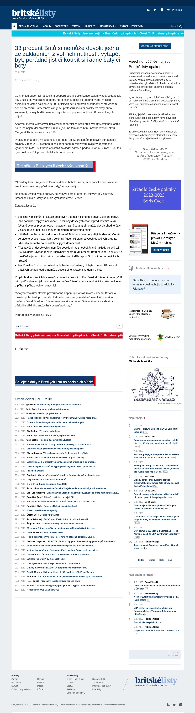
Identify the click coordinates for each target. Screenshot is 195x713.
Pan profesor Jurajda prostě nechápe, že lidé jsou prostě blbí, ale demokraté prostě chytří (156, 443)
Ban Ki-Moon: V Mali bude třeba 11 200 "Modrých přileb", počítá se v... (61, 572)
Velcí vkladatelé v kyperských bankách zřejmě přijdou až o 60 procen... (61, 462)
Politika (40, 682)
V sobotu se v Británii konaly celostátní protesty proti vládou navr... (60, 444)
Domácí (40, 679)
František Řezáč (35, 497)
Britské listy (36, 14)
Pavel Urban (33, 488)
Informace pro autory (102, 686)
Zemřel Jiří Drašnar (49, 515)
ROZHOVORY (61, 26)
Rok (161, 560)
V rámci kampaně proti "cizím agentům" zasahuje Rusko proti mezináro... (63, 550)
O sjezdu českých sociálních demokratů (46, 479)
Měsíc (152, 560)
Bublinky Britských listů (147, 622)
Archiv (47, 26)
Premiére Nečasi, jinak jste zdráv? (60, 506)
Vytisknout (23, 326)
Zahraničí (16, 679)
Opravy (70, 686)
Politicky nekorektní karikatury (149, 359)
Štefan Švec (33, 515)
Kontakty (71, 682)
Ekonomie (16, 682)
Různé (40, 689)
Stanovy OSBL (99, 679)
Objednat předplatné (154, 46)
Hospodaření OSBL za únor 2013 (43, 590)
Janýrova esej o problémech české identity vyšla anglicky (55, 449)
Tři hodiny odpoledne (50, 431)
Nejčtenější (108, 26)
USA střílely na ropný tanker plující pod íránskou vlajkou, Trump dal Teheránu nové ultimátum (155, 611)
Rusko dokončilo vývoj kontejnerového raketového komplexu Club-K (61, 537)
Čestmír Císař (33, 554)
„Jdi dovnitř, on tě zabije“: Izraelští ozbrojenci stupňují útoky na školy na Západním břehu (156, 519)
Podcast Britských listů (148, 268)
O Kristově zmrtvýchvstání (52, 426)
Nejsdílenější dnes (141, 574)
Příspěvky (137, 26)
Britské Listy (156, 682)
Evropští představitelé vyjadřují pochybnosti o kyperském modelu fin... (61, 585)
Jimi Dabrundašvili (36, 493)
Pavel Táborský (34, 519)
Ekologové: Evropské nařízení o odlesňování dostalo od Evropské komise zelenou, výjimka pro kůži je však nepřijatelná (156, 468)
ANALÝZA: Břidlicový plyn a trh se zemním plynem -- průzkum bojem (81, 541)
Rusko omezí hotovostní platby (42, 510)
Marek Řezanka (34, 453)
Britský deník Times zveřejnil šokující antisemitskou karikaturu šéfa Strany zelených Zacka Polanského (156, 483)
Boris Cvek (31, 409)
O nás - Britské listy (75, 679)
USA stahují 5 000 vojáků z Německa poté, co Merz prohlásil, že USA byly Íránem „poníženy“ (157, 534)
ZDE (48, 314)
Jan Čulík (31, 475)
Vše (170, 560)
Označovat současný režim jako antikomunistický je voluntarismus (73, 488)
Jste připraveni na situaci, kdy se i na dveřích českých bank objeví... (70, 576)
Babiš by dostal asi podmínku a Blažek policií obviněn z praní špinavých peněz (156, 496)
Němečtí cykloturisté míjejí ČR (59, 497)
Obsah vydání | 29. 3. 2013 (33, 399)
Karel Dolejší (32, 440)
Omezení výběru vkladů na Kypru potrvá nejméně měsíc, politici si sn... (62, 466)
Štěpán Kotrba (34, 523)
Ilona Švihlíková (35, 532)
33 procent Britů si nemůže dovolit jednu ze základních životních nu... (61, 528)
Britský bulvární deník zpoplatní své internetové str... (57, 568)
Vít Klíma (31, 576)
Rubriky (91, 26)
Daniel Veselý (151, 582)
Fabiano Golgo (152, 542)
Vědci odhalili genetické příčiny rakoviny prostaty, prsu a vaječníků (60, 546)
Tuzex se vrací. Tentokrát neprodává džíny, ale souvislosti (156, 547)
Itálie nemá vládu (35, 471)
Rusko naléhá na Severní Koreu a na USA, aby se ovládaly (55, 457)
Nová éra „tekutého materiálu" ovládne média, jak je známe (156, 599)
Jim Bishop (32, 431)
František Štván (34, 506)
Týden (141, 560)
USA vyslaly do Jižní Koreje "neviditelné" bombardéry (53, 563)
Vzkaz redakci (98, 682)
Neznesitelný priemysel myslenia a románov (59, 404)
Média (40, 686)
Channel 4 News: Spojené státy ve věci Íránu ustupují (155, 431)
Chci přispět (161, 250)
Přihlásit (174, 9)
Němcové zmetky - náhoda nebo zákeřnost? (64, 523)
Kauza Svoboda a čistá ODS (53, 484)
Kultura (15, 686)
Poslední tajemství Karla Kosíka (55, 440)
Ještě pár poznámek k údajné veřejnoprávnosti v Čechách (157, 587)
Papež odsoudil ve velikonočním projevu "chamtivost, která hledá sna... (62, 418)
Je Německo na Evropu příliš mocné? (44, 413)
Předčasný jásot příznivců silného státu (60, 581)
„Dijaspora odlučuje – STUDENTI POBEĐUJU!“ (157, 632)
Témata (77, 26)
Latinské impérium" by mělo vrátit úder (46, 559)
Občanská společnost (21, 689)
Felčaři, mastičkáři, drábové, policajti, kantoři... (66, 519)
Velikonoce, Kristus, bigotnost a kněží (57, 435)
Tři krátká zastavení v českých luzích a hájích (65, 453)
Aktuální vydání (29, 26)
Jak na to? (138, 288)
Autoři (124, 26)
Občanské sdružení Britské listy (44, 705)
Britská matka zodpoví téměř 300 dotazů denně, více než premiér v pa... (62, 501)
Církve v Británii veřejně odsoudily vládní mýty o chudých (55, 422)
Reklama (71, 689)
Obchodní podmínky (76, 693)
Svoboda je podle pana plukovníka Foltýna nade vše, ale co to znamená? (155, 507)
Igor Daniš (31, 404)
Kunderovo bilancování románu (53, 409)
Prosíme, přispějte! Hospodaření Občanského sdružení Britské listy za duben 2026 (156, 456)
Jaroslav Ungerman (36, 541)
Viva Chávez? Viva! (53, 532)
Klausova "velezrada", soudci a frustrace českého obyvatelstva (68, 475)
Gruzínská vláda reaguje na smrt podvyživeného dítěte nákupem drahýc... (83, 493)
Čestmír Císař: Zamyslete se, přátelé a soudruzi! (65, 554)
